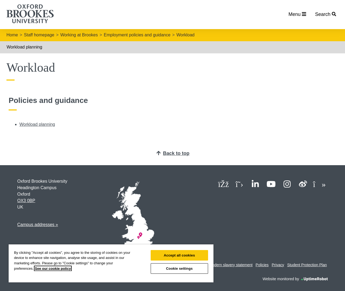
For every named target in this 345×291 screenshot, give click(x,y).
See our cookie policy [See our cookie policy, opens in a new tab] (53, 268)
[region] (111, 263)
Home (12, 35)
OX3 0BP (26, 200)
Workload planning (24, 47)
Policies (262, 265)
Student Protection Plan (307, 265)
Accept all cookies (179, 255)
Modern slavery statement (231, 265)
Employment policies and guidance (137, 35)
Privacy (278, 265)
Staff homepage (39, 35)
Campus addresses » (37, 224)
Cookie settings (179, 268)
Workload (185, 35)
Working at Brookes (79, 35)
